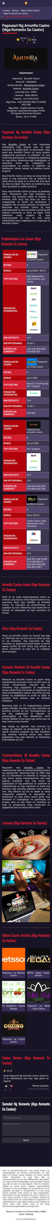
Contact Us (20, 1211)
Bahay (15, 10)
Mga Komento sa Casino (16, 13)
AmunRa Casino (31, 88)
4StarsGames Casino (34, 85)
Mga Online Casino (30, 10)
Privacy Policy (33, 1211)
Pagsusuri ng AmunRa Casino (18, 16)
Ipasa (26, 1140)
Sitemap (29, 1214)
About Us (10, 1211)
